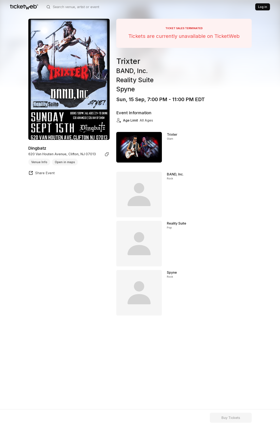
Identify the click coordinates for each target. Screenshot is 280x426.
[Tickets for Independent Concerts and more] (24, 7)
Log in (262, 7)
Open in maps (65, 162)
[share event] (41, 173)
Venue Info (39, 162)
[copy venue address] (107, 154)
